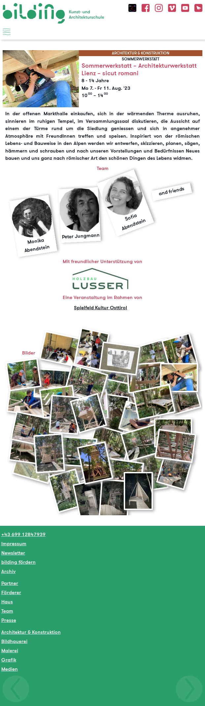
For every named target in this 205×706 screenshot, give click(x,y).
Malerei (9, 650)
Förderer (11, 592)
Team (7, 611)
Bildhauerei (14, 641)
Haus (7, 601)
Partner (9, 583)
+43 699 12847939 (23, 534)
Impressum (13, 543)
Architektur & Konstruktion (31, 632)
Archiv (8, 571)
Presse (8, 620)
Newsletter (13, 553)
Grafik (8, 659)
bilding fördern (18, 562)
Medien (9, 669)
